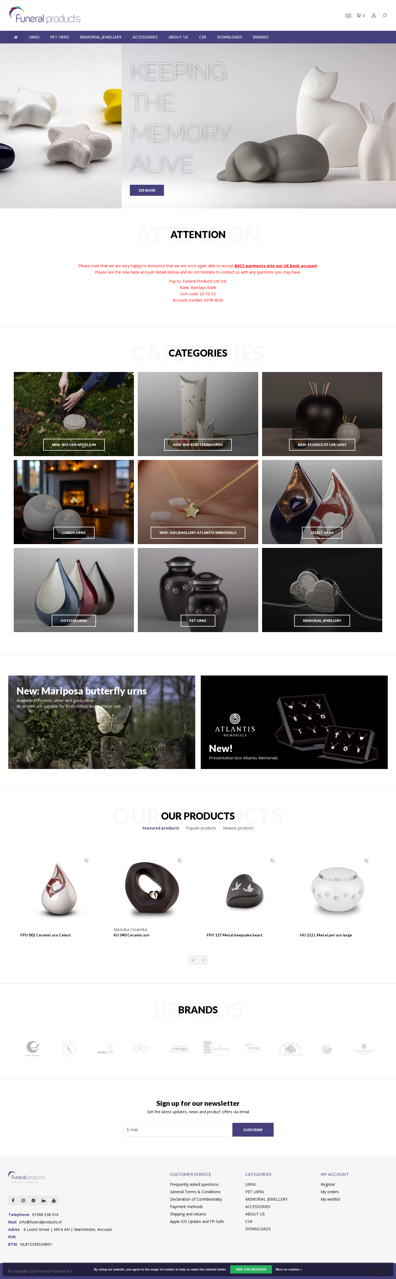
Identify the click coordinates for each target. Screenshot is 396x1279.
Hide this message (251, 1269)
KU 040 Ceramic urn (131, 935)
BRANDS (260, 37)
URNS (34, 37)
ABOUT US (178, 37)
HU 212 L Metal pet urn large (326, 935)
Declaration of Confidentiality (196, 1199)
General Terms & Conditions (195, 1191)
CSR (202, 37)
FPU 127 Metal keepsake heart (235, 935)
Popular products (201, 828)
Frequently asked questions (194, 1184)
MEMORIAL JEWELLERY (101, 37)
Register (328, 1184)
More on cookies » (289, 1269)
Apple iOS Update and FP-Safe (197, 1221)
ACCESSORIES (145, 37)
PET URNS (59, 37)
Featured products (160, 828)
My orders (330, 1191)
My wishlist (330, 1199)
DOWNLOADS (229, 37)
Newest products (238, 828)
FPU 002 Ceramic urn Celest (45, 935)
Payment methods (186, 1206)
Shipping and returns (188, 1214)
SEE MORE (25, 190)
